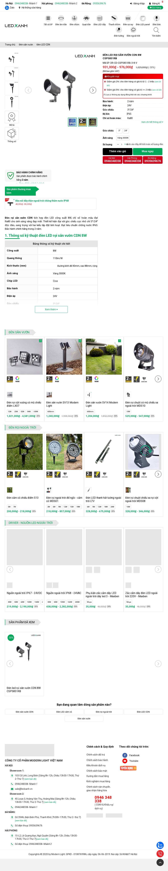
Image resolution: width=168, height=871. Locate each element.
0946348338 (26, 3)
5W (9, 507)
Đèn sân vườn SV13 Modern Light (62, 404)
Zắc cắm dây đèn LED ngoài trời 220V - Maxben (141, 594)
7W (14, 507)
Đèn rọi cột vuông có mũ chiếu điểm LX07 (24, 404)
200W (77, 602)
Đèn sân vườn (26, 44)
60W (22, 602)
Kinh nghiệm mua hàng (98, 781)
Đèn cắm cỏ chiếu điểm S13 (23, 497)
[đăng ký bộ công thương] (94, 816)
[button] (93, 90)
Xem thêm (51, 309)
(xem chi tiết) (157, 90)
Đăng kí (156, 3)
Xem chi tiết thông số (152, 122)
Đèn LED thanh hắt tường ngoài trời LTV (103, 499)
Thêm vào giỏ (117, 151)
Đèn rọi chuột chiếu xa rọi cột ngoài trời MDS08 (141, 499)
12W (9, 411)
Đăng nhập (139, 3)
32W (22, 411)
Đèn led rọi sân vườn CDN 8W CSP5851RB (24, 689)
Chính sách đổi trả (95, 754)
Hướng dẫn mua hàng (97, 776)
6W (54, 507)
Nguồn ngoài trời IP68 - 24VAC (63, 593)
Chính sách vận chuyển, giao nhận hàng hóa (98, 788)
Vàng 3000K (122, 138)
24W (112, 507)
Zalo (12, 7)
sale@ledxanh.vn (23, 789)
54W (29, 411)
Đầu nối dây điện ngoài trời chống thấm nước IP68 (42, 200)
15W (72, 507)
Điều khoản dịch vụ (95, 765)
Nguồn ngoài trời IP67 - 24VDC (24, 593)
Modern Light (58, 854)
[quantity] (122, 144)
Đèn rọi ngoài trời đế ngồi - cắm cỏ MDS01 (64, 499)
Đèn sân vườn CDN (24, 712)
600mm (50, 411)
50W (16, 602)
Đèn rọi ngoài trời (22, 427)
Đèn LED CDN (43, 44)
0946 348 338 (103, 799)
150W (36, 602)
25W (16, 411)
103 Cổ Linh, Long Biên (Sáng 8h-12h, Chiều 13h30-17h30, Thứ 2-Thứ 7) (47, 777)
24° (125, 130)
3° (119, 130)
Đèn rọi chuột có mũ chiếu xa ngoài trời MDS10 (141, 404)
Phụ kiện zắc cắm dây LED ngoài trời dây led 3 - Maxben (102, 594)
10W (128, 411)
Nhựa (89, 602)
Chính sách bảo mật (96, 770)
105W (62, 602)
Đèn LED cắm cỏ (64, 712)
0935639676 (99, 3)
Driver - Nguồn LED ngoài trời (31, 523)
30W (9, 602)
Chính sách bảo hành (97, 760)
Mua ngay (148, 151)
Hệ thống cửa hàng (31, 7)
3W (48, 507)
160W (70, 602)
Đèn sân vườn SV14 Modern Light (102, 404)
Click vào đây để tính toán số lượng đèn (144, 144)
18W (78, 507)
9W (59, 507)
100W (35, 411)
